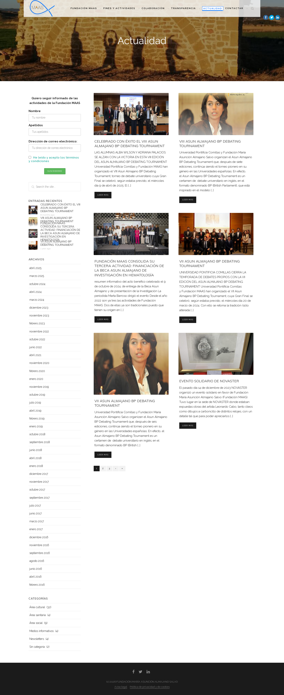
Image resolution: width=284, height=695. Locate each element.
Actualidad (212, 8)
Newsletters (36, 638)
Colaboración (155, 8)
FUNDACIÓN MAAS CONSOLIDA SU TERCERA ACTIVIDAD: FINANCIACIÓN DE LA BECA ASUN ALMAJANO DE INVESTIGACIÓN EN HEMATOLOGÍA (129, 268)
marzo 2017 (36, 521)
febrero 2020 (37, 371)
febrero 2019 (36, 418)
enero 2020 (36, 378)
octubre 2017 (37, 489)
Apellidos (36, 125)
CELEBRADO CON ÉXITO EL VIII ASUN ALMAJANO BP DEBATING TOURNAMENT (129, 143)
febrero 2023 (37, 323)
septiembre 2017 (39, 497)
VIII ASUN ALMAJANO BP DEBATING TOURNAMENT (57, 219)
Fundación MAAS (86, 8)
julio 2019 (35, 402)
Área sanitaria (37, 615)
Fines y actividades (121, 8)
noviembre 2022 (39, 331)
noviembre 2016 (39, 545)
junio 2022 (35, 347)
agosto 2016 (36, 560)
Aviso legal (120, 686)
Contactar (236, 8)
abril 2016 (35, 576)
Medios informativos (41, 631)
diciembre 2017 (38, 473)
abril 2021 (35, 355)
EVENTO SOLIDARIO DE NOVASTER (209, 381)
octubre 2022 (37, 339)
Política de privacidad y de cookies (150, 686)
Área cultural (37, 607)
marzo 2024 (36, 299)
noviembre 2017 (39, 481)
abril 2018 (35, 458)
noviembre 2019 (39, 386)
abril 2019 (35, 410)
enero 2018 (36, 466)
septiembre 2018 (39, 442)
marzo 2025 (36, 275)
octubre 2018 (37, 434)
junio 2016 (35, 568)
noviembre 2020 (39, 363)
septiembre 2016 (39, 553)
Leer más (102, 195)
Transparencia (185, 8)
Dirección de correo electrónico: (53, 141)
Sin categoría (37, 646)
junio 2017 (35, 513)
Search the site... (252, 8)
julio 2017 (35, 505)
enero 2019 (36, 426)
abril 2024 (35, 291)
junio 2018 (35, 450)
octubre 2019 (37, 394)
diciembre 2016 (38, 537)
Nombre (35, 111)
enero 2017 (36, 529)
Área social (36, 622)
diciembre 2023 (38, 307)
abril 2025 (35, 268)
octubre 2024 (37, 284)
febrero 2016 (37, 584)
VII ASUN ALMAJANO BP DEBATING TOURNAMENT (57, 243)
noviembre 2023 (39, 315)
